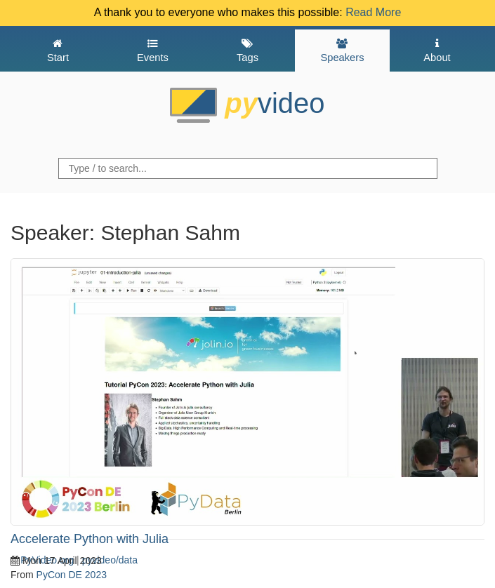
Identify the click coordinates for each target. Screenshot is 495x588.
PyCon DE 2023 (72, 574)
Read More (373, 12)
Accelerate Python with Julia (90, 539)
